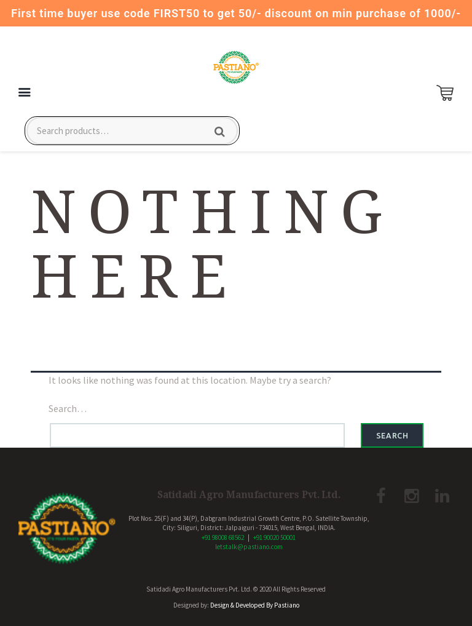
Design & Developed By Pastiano (254, 605)
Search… (68, 408)
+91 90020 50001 (274, 537)
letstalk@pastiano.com (249, 546)
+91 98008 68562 (223, 537)
